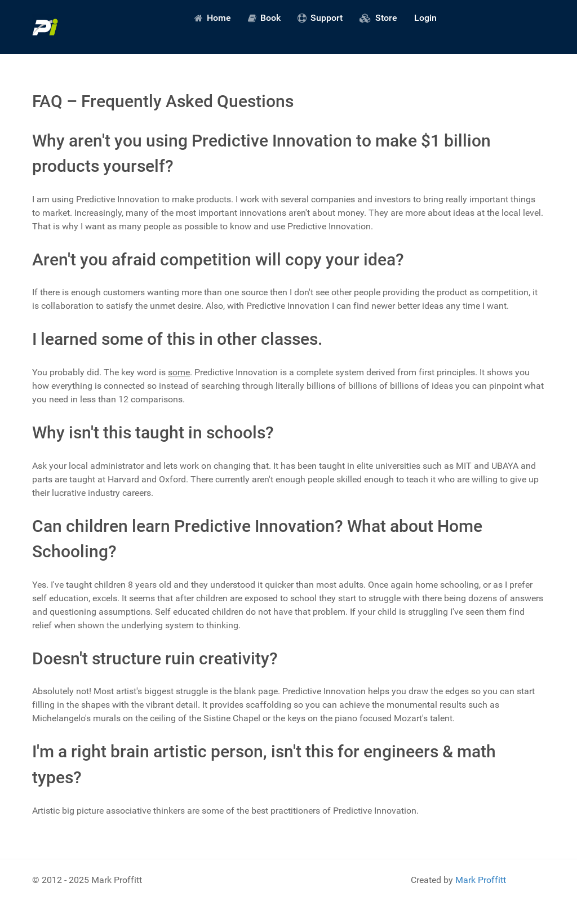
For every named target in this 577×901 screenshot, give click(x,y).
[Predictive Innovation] (45, 27)
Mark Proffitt (480, 880)
